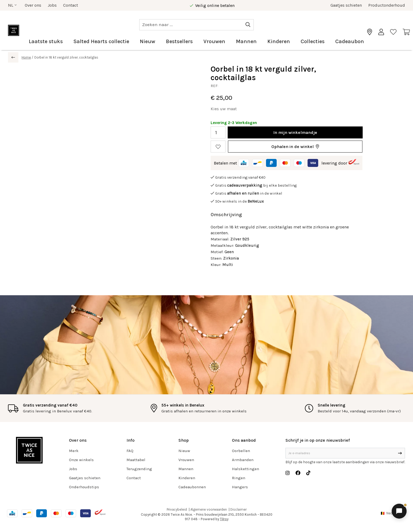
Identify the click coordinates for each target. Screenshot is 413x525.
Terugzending (139, 468)
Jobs (52, 5)
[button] (295, 147)
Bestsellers (179, 41)
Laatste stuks (46, 41)
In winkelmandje (295, 132)
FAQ (129, 450)
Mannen (246, 41)
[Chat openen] (399, 511)
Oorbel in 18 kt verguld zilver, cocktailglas (66, 57)
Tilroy (224, 519)
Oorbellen (241, 450)
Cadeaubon (349, 41)
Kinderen (278, 41)
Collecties (313, 41)
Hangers (240, 487)
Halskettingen (245, 468)
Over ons (33, 5)
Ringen (238, 477)
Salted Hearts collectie (101, 41)
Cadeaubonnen (192, 487)
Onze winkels (81, 459)
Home (26, 57)
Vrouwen (214, 41)
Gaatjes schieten (346, 5)
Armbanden (242, 459)
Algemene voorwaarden (208, 509)
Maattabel (135, 459)
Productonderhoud (386, 5)
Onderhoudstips (84, 487)
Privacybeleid (177, 509)
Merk (74, 450)
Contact (70, 5)
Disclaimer (238, 509)
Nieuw (147, 41)
